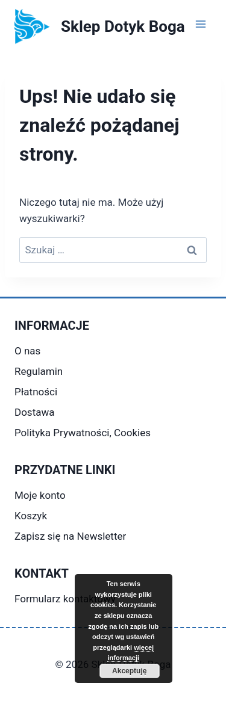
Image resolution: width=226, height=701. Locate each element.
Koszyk (30, 516)
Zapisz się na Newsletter (70, 536)
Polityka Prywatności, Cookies (82, 433)
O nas (27, 351)
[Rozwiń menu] (200, 23)
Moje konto (40, 495)
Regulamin (38, 371)
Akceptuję (129, 671)
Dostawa (34, 412)
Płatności (35, 392)
